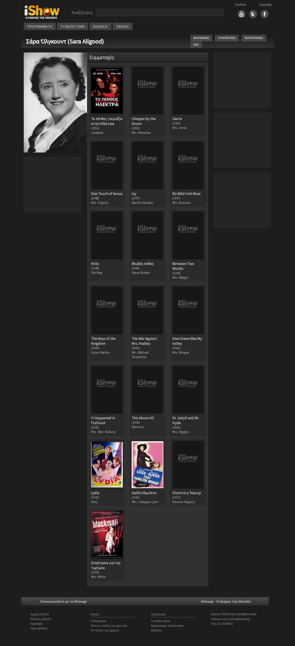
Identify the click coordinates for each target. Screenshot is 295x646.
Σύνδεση (240, 4)
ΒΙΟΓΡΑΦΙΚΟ (201, 38)
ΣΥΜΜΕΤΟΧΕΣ (227, 38)
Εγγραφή (265, 4)
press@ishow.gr (239, 619)
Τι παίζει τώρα (160, 621)
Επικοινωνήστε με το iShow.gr (63, 601)
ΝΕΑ (196, 44)
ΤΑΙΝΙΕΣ (122, 26)
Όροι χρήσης (39, 628)
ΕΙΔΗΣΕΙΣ (100, 26)
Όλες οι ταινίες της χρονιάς (109, 626)
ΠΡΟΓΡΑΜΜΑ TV (39, 26)
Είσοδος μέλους (40, 619)
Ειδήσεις (156, 630)
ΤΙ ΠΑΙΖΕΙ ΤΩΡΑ (73, 26)
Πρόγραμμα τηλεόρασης (167, 626)
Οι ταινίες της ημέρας (105, 630)
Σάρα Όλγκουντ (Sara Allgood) (65, 41)
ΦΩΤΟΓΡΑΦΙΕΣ (254, 38)
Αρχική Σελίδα (39, 614)
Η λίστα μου (98, 621)
